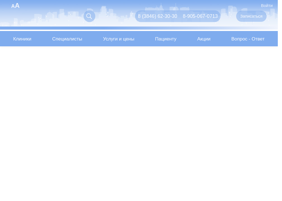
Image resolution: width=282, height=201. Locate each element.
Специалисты (67, 39)
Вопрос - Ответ (248, 39)
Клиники (22, 39)
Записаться (251, 16)
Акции (204, 39)
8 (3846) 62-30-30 (157, 16)
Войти (263, 5)
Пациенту (165, 39)
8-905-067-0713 (200, 16)
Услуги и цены (118, 39)
